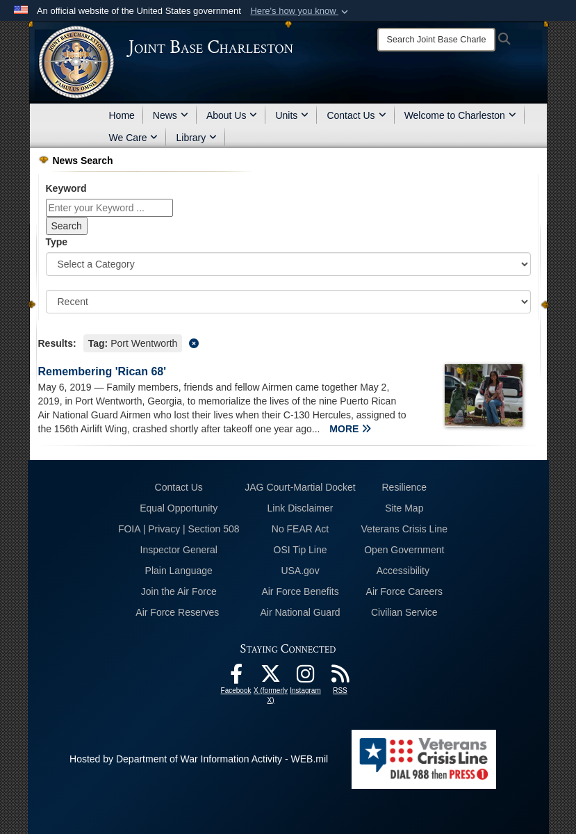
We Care (133, 137)
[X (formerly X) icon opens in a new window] (271, 677)
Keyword (66, 188)
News (170, 115)
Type (57, 241)
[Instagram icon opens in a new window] (305, 677)
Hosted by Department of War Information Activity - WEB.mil (198, 758)
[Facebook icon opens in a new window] (236, 677)
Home (122, 115)
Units (291, 115)
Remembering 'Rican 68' (102, 371)
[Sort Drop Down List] (288, 301)
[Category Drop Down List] (288, 264)
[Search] (436, 39)
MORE (350, 428)
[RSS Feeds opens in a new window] (340, 677)
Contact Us (356, 115)
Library (196, 137)
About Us (232, 115)
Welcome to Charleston (460, 115)
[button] (300, 11)
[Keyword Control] (109, 208)
